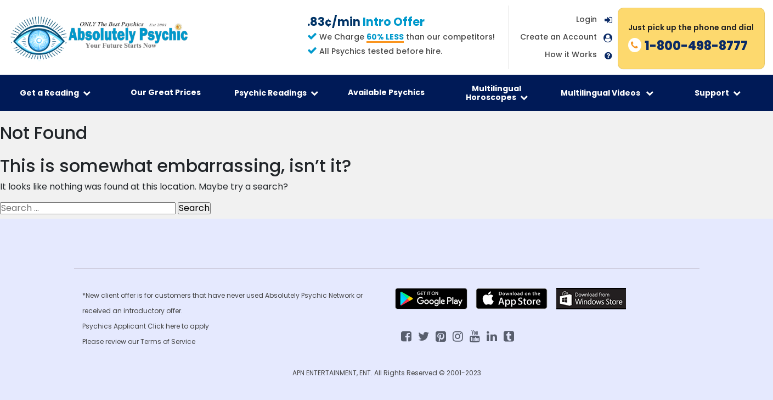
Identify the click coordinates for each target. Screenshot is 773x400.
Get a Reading (55, 92)
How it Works (571, 54)
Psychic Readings (276, 92)
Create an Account (558, 37)
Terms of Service (167, 341)
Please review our (111, 341)
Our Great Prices (166, 92)
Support (718, 92)
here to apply (187, 326)
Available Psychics (386, 92)
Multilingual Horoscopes (497, 93)
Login (586, 19)
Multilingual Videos (607, 92)
